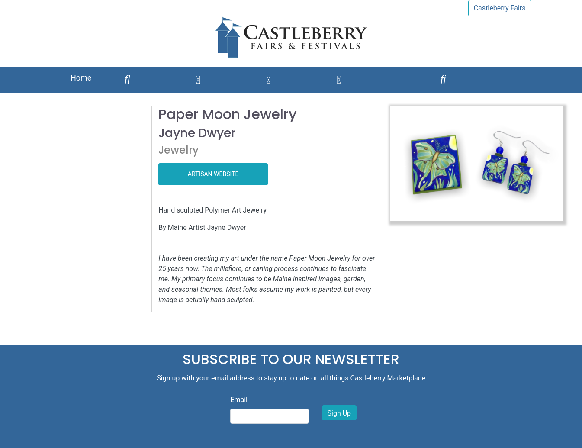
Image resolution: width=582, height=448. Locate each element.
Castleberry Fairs (500, 8)
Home (81, 77)
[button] (403, 163)
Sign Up (339, 413)
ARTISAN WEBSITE (213, 174)
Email (239, 400)
